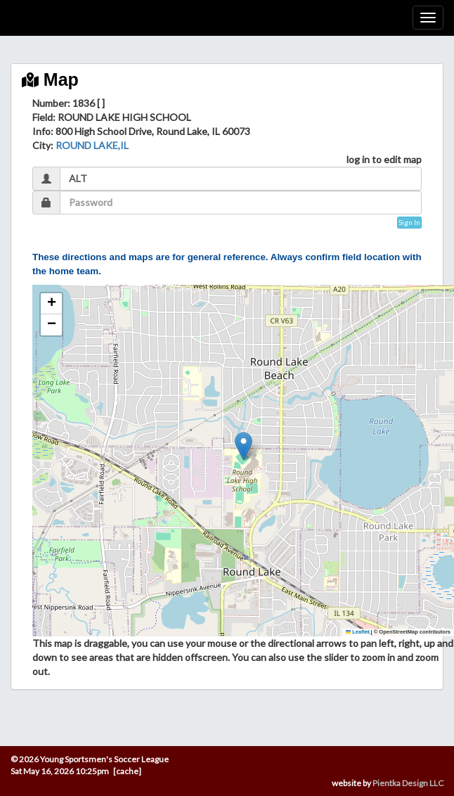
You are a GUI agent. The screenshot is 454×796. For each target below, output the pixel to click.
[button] (243, 446)
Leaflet (358, 632)
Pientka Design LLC (407, 783)
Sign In (409, 222)
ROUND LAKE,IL (92, 145)
